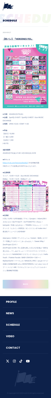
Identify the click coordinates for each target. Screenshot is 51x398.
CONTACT (13, 348)
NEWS (10, 313)
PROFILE (11, 302)
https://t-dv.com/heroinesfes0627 (15, 163)
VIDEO (10, 336)
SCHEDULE (13, 325)
